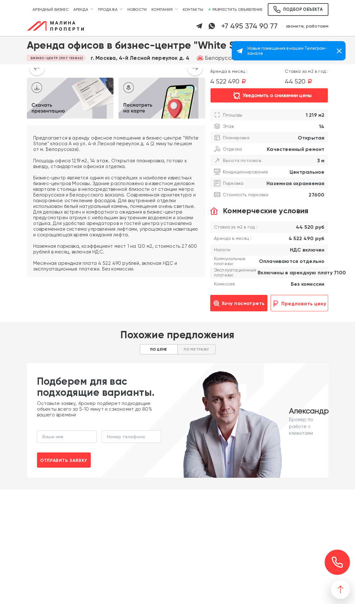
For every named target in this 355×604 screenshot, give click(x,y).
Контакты (193, 9)
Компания (162, 9)
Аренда (80, 9)
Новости (137, 9)
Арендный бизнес (51, 9)
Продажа (108, 9)
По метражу (196, 349)
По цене (158, 349)
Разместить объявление (235, 9)
